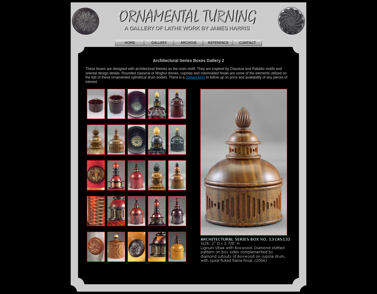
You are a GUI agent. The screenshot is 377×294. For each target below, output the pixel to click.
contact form (195, 77)
